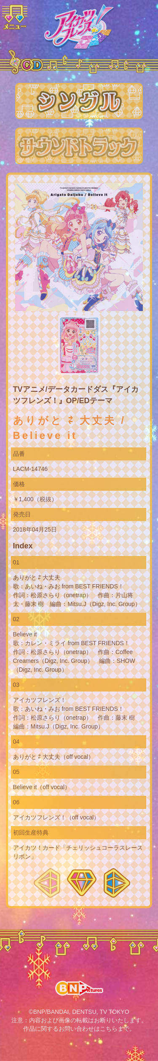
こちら (109, 1028)
